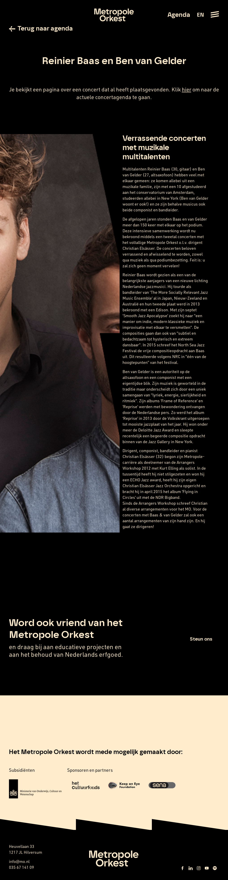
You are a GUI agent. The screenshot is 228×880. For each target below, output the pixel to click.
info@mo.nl (19, 861)
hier (186, 89)
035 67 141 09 (21, 867)
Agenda (179, 15)
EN (200, 15)
